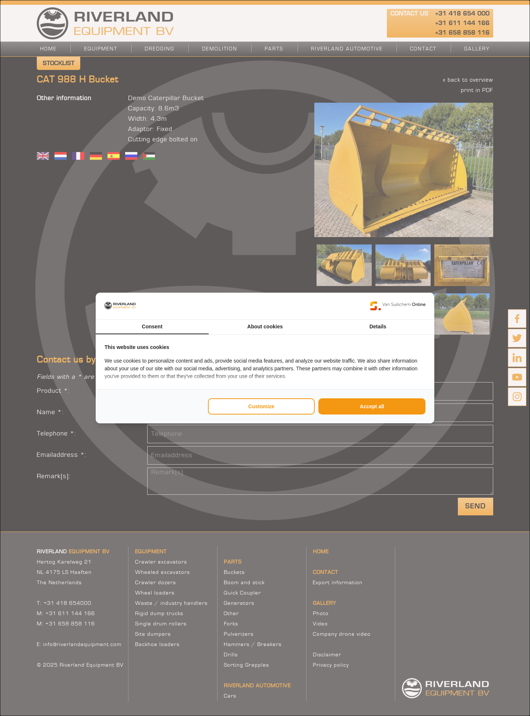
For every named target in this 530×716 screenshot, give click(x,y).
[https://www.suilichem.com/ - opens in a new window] (397, 305)
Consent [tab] (152, 326)
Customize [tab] (261, 406)
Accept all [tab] (372, 406)
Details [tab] (378, 326)
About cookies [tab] (265, 326)
